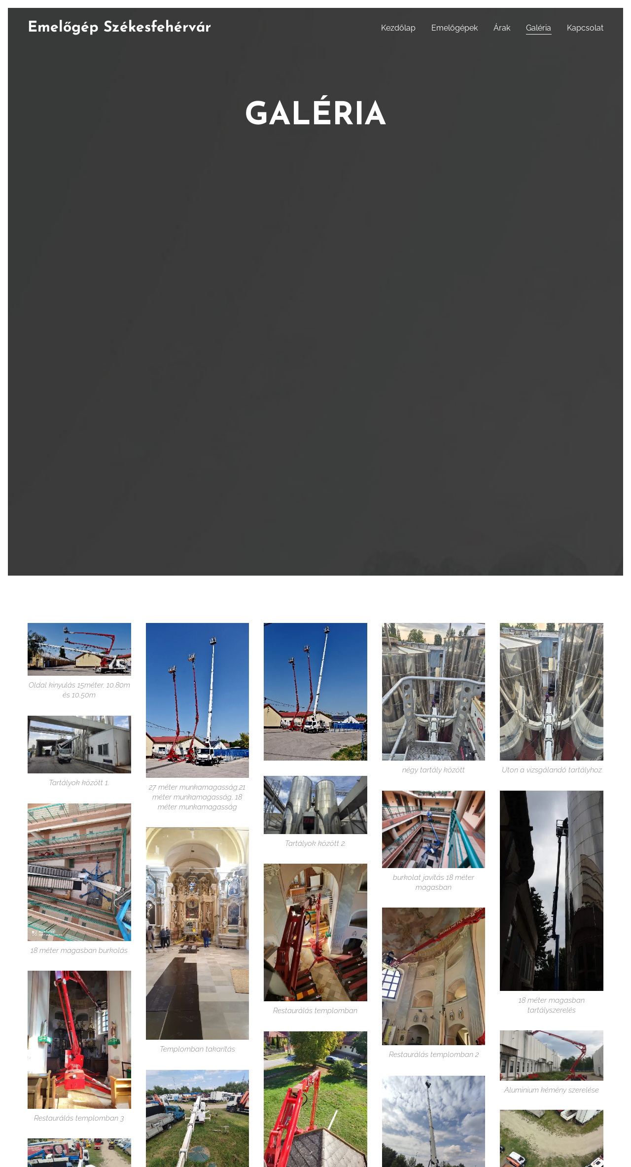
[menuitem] (401, 28)
